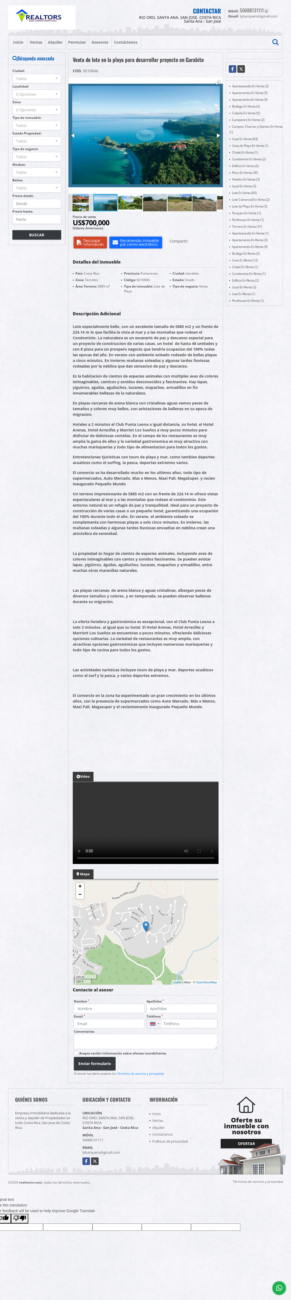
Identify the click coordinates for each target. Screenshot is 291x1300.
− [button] (80, 895)
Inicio (18, 42)
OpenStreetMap (206, 982)
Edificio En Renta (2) (245, 280)
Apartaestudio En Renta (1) (250, 233)
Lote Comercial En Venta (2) (251, 199)
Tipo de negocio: (25, 149)
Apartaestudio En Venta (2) (250, 86)
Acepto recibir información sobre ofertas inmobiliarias (122, 1053)
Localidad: (20, 86)
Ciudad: (18, 70)
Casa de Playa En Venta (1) (250, 145)
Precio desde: (23, 195)
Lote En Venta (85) (244, 193)
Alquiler (55, 42)
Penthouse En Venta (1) (248, 219)
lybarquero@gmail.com (101, 1152)
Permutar (77, 42)
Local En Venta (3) (244, 186)
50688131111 (252, 10)
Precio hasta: (22, 211)
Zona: (16, 102)
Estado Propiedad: (26, 133)
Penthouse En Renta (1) (248, 300)
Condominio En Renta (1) (249, 273)
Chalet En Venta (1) (245, 152)
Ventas (36, 42)
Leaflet (177, 982)
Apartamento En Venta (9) (250, 99)
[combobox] (36, 78)
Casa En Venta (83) (245, 139)
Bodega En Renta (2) (246, 253)
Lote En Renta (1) (243, 294)
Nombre (81, 1001)
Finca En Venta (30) (245, 172)
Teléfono (155, 1016)
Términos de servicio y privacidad (140, 1073)
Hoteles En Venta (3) (246, 179)
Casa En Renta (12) (245, 260)
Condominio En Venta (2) (249, 159)
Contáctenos (125, 42)
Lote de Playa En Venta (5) (249, 206)
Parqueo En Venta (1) (246, 213)
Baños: (17, 180)
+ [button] (80, 887)
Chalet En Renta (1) (245, 267)
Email (79, 1016)
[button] (218, 82)
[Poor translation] (19, 1218)
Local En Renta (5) (244, 287)
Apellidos (155, 1001)
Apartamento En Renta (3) (250, 240)
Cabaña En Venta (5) (246, 113)
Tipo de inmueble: (26, 117)
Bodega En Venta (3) (246, 106)
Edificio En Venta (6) (245, 166)
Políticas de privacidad (170, 1141)
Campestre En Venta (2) (248, 119)
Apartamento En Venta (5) (250, 93)
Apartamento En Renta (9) (250, 246)
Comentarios (84, 1031)
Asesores (100, 42)
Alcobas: (19, 164)
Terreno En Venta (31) (247, 226)
